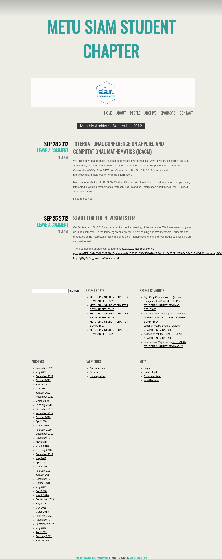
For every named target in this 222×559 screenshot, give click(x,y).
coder (147, 325)
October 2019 (43, 417)
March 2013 (42, 511)
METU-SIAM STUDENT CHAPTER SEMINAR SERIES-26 (162, 305)
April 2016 (41, 491)
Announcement (98, 368)
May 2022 (41, 388)
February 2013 (44, 515)
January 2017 (43, 474)
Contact (186, 113)
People (135, 113)
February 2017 (44, 470)
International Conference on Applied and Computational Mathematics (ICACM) (118, 147)
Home (108, 113)
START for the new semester (104, 218)
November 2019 (44, 413)
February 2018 (44, 450)
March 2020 (42, 401)
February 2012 (44, 536)
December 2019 (44, 409)
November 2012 (44, 520)
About (121, 113)
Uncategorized (97, 376)
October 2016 (43, 483)
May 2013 (41, 507)
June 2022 (41, 384)
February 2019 (44, 429)
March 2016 (42, 495)
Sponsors (168, 113)
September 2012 (45, 524)
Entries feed (150, 372)
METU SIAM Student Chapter (111, 38)
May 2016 (41, 487)
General (62, 157)
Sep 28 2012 (56, 144)
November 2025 (44, 368)
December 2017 (44, 454)
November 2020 (44, 396)
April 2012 (41, 532)
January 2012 (43, 540)
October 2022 (43, 380)
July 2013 (41, 503)
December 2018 (44, 433)
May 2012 (41, 528)
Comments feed (152, 376)
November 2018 (44, 437)
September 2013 (45, 499)
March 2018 (42, 446)
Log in (147, 368)
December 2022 (44, 376)
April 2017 (41, 462)
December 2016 (44, 479)
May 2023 (41, 372)
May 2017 (41, 458)
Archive (150, 113)
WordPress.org (152, 380)
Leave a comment (52, 150)
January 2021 (43, 392)
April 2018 (41, 442)
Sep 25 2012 (56, 218)
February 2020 (44, 405)
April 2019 (41, 421)
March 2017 (42, 466)
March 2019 (42, 425)
